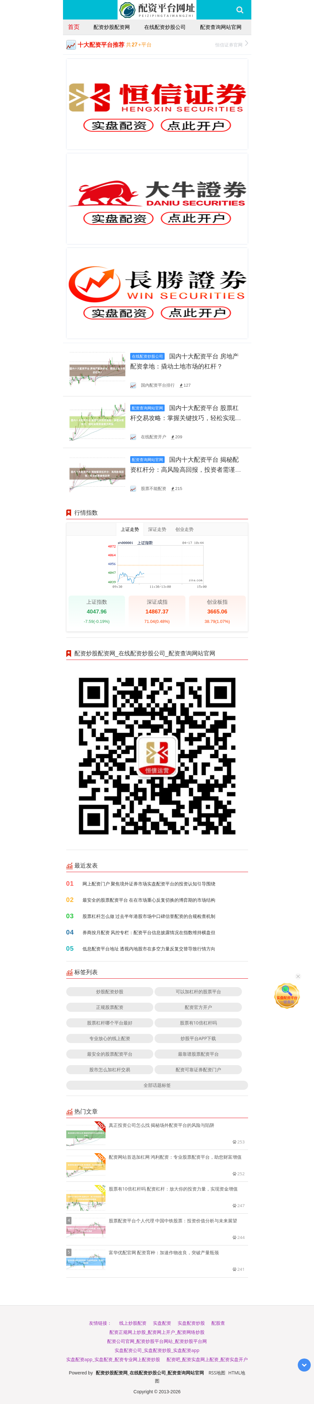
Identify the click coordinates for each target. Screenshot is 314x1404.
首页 (74, 27)
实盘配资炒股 (191, 1323)
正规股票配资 (109, 1007)
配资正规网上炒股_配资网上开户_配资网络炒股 (156, 1332)
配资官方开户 (198, 1007)
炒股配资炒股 (109, 991)
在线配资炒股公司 (165, 27)
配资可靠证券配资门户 (198, 1069)
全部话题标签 (157, 1085)
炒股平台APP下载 (198, 1038)
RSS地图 (216, 1373)
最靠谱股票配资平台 (198, 1054)
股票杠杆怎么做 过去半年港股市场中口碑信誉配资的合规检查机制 (149, 916)
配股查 (218, 1323)
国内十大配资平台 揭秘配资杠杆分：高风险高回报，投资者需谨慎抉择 (185, 469)
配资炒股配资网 (112, 27)
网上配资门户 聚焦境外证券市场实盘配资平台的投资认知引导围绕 (149, 884)
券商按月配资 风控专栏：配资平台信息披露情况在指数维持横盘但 (149, 932)
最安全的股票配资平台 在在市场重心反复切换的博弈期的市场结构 (149, 900)
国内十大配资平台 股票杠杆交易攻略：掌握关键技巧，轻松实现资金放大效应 (185, 418)
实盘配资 (162, 1323)
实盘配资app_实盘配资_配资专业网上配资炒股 (113, 1359)
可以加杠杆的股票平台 (198, 991)
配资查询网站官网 (221, 27)
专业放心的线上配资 (109, 1038)
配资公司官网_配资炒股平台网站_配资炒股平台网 (157, 1341)
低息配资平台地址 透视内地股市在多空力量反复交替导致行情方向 (149, 949)
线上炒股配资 (132, 1323)
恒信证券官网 (231, 44)
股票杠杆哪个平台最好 (109, 1023)
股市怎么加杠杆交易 (109, 1069)
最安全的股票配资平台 (109, 1054)
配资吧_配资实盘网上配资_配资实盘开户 (207, 1359)
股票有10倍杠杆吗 (198, 1023)
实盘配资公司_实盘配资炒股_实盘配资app (157, 1350)
